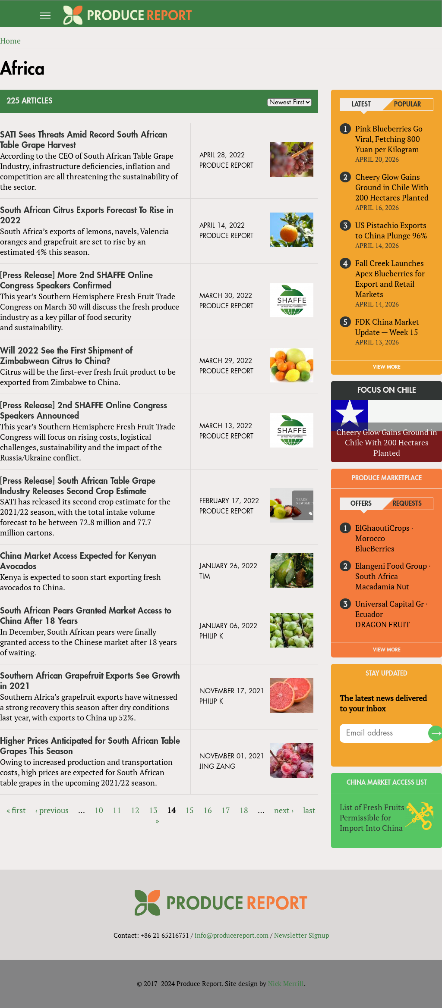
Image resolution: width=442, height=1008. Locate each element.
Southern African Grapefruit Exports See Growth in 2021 (90, 681)
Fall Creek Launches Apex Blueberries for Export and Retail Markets (390, 278)
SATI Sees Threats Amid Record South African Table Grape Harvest (83, 140)
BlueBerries (375, 548)
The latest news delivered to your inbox (383, 703)
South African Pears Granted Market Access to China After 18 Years (85, 616)
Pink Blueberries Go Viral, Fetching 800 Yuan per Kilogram (389, 138)
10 (99, 810)
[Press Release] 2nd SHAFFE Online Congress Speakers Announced (83, 410)
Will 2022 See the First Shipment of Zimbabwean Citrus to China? (66, 356)
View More (387, 649)
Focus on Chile (386, 390)
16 (207, 810)
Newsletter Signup (301, 935)
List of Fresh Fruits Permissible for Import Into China (372, 817)
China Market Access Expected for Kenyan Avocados (78, 561)
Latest (361, 104)
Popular (407, 104)
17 (225, 810)
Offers (361, 504)
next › (284, 810)
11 (117, 810)
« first (16, 810)
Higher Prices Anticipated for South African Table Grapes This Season (90, 746)
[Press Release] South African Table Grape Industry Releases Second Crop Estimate (77, 486)
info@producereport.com (231, 935)
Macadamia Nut (382, 586)
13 (153, 810)
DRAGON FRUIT (382, 624)
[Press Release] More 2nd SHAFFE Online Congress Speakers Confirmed (76, 280)
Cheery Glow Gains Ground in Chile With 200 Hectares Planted (392, 187)
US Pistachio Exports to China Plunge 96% (391, 230)
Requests (407, 504)
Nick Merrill (286, 983)
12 (135, 810)
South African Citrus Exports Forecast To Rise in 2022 (87, 215)
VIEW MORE (387, 366)
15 (189, 810)
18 (244, 810)
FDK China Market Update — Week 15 (387, 326)
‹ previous (52, 810)
